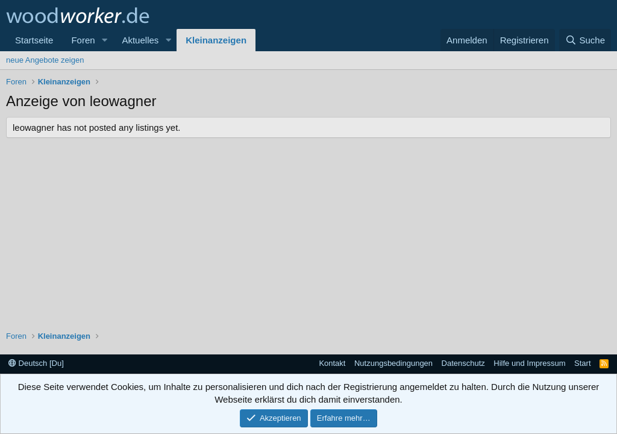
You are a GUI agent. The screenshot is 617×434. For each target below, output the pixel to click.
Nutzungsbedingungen (393, 363)
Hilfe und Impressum (529, 363)
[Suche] (585, 40)
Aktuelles (140, 40)
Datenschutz (463, 363)
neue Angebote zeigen (45, 59)
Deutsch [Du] (36, 363)
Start (582, 363)
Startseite (34, 40)
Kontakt (332, 363)
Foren (83, 40)
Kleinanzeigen (216, 40)
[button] (104, 40)
